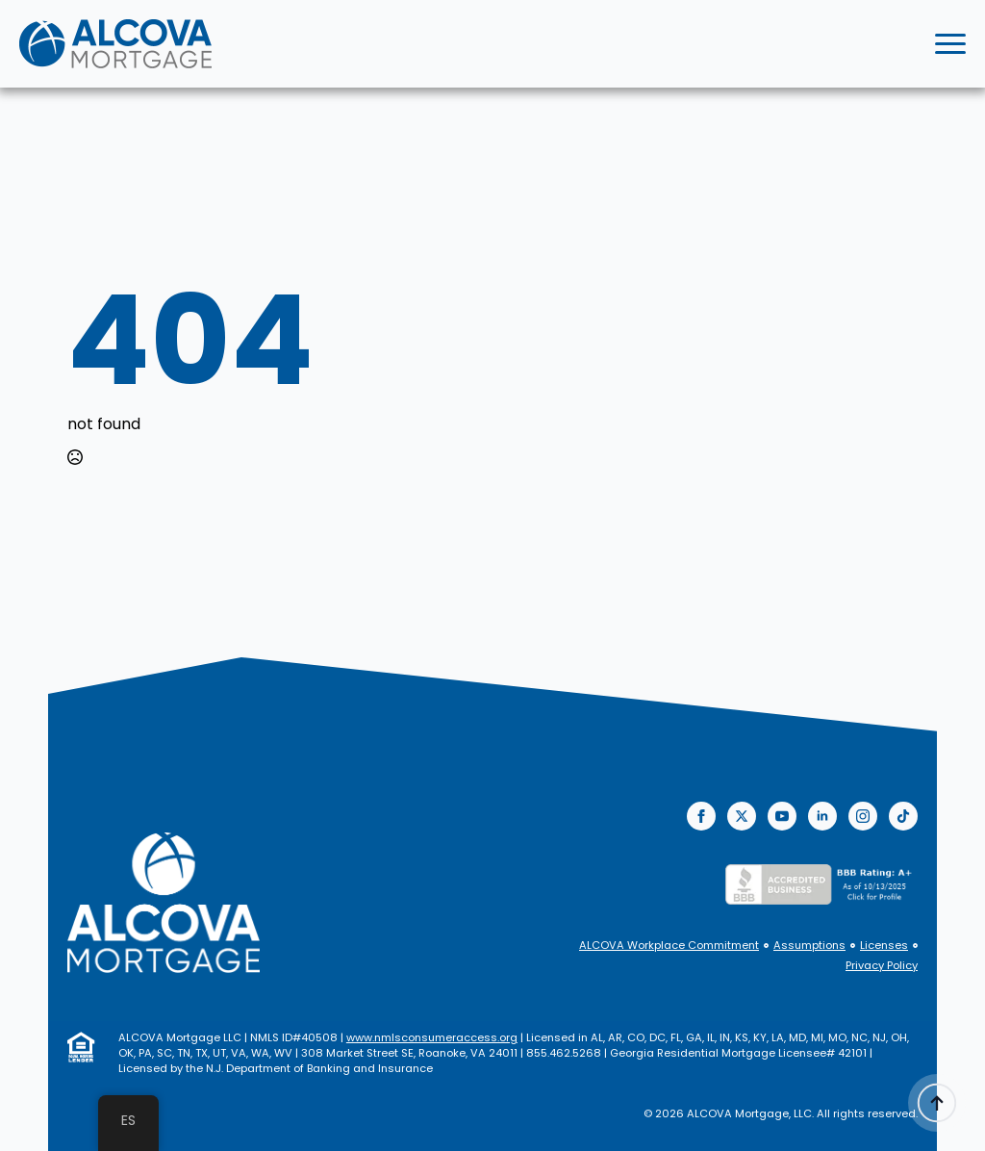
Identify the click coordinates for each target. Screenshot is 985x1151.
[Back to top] (937, 1103)
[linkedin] (822, 816)
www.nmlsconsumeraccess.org (432, 1037)
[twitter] (741, 816)
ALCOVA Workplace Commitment (669, 945)
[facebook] (701, 816)
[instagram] (862, 816)
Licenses (884, 945)
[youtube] (782, 816)
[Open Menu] (950, 44)
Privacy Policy (882, 966)
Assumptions (809, 945)
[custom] (903, 816)
